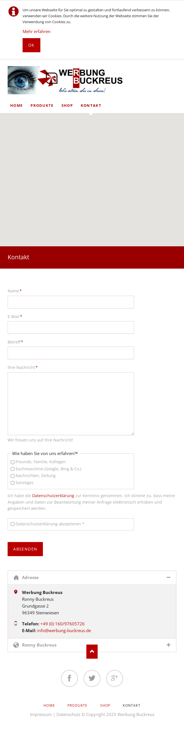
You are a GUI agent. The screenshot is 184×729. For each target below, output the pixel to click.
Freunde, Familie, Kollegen (41, 461)
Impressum (41, 714)
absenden (25, 549)
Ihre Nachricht (23, 367)
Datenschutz (68, 714)
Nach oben (92, 652)
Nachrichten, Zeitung (36, 475)
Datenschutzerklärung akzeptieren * (50, 523)
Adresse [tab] (30, 577)
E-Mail (17, 316)
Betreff (17, 342)
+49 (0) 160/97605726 (62, 623)
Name (17, 290)
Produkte (41, 105)
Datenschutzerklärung (53, 495)
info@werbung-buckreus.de (64, 630)
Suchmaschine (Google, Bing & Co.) (48, 468)
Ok (31, 45)
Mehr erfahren (37, 31)
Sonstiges (25, 482)
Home (16, 105)
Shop (67, 105)
